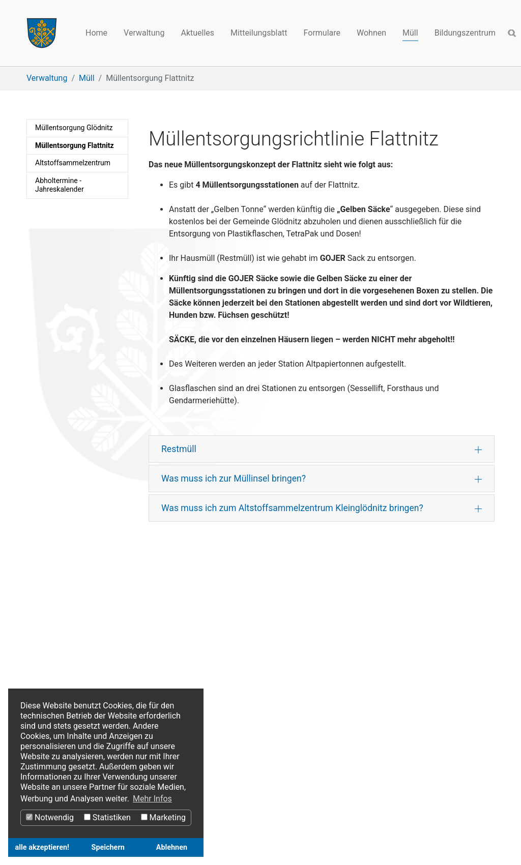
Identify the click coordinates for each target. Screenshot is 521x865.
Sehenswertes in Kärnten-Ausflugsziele (96, 671)
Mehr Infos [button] (152, 798)
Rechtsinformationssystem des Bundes (260, 659)
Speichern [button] (108, 847)
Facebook (369, 647)
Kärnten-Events (53, 684)
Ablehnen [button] (171, 847)
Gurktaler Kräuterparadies (72, 659)
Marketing (163, 817)
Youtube (367, 659)
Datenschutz (212, 684)
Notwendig (50, 817)
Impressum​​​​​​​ (261, 684)
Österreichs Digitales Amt (235, 647)
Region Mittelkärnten (63, 647)
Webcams (370, 684)
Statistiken (107, 817)
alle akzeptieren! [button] (42, 847)
